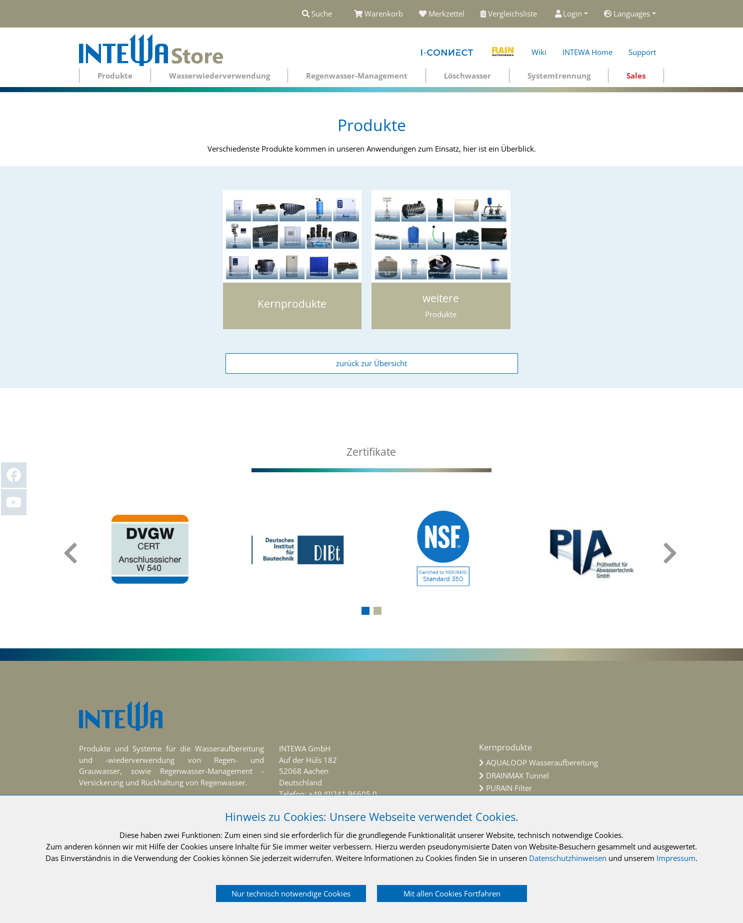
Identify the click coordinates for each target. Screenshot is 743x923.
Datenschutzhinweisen (567, 858)
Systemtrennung (559, 76)
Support (642, 52)
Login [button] (568, 14)
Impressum (676, 858)
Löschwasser (467, 76)
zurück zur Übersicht (371, 363)
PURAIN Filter (509, 788)
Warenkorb (378, 14)
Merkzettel (441, 14)
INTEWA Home (587, 52)
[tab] (372, 452)
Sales (636, 76)
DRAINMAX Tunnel (517, 775)
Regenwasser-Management (357, 76)
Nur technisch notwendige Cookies (291, 893)
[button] (366, 611)
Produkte (115, 76)
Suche (317, 14)
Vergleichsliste (509, 14)
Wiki (539, 52)
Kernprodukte (505, 747)
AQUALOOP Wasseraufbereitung (542, 762)
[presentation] (71, 553)
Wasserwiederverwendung (219, 76)
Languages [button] (627, 14)
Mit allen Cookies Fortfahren (452, 893)
